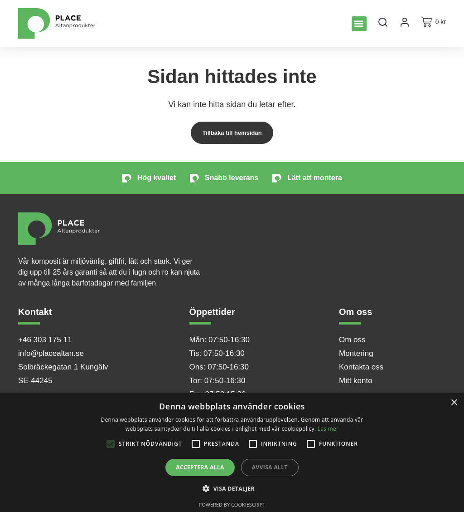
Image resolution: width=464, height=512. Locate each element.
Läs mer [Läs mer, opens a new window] (328, 429)
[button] (359, 23)
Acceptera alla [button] (200, 467)
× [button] (453, 402)
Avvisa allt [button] (270, 467)
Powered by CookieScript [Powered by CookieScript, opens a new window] (232, 504)
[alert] (232, 452)
